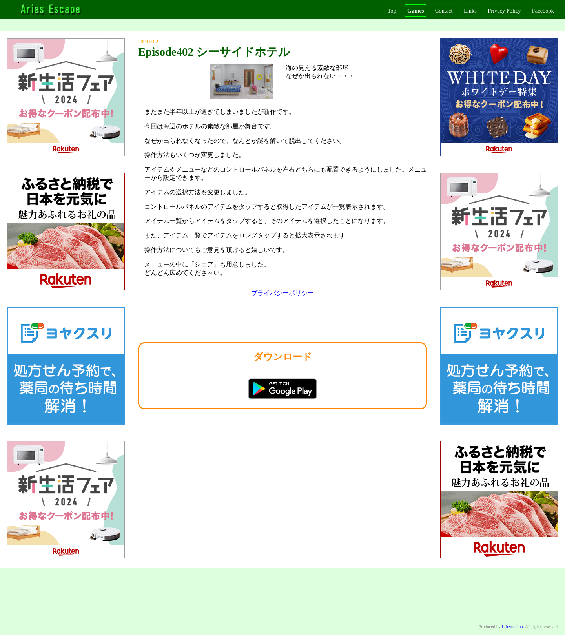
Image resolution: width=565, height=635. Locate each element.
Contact (444, 10)
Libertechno (512, 626)
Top (392, 10)
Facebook (543, 10)
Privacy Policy (504, 10)
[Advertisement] (282, 322)
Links (470, 10)
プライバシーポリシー (282, 293)
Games (415, 10)
